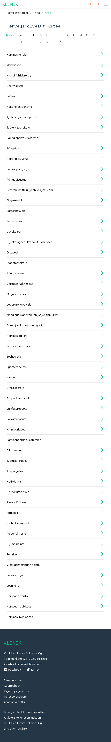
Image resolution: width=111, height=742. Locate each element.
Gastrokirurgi (15, 86)
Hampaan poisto (17, 596)
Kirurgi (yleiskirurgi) (19, 75)
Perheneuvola (15, 221)
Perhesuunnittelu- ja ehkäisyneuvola (30, 190)
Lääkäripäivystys (18, 169)
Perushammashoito (19, 346)
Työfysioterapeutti (18, 460)
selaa (36, 13)
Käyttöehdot (12, 685)
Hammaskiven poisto (20, 617)
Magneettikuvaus (18, 294)
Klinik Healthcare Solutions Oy (23, 723)
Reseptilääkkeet (17, 502)
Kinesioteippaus (17, 429)
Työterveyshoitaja (18, 127)
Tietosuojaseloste (15, 696)
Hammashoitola (17, 54)
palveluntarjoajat (17, 13)
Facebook (12, 669)
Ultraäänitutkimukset (20, 283)
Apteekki (12, 512)
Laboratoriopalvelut (19, 304)
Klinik (10, 4)
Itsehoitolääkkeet (18, 523)
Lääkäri (11, 96)
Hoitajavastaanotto (19, 106)
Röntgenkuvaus (17, 273)
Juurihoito (13, 585)
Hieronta (12, 377)
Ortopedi (12, 252)
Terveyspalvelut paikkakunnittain (25, 712)
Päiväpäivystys (16, 179)
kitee (48, 13)
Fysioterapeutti (16, 367)
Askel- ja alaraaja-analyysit (24, 325)
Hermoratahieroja (18, 492)
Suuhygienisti (15, 356)
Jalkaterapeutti (16, 419)
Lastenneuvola (16, 211)
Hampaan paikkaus (19, 606)
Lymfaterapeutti (17, 408)
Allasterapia (14, 450)
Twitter (32, 669)
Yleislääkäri (14, 65)
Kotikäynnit (14, 481)
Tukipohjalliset (16, 471)
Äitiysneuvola (15, 200)
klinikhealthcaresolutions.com (22, 664)
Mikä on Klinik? (13, 680)
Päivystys (13, 148)
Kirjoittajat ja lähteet (17, 691)
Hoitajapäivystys (17, 158)
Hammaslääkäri (17, 335)
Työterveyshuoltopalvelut (23, 117)
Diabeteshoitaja (17, 263)
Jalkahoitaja (15, 575)
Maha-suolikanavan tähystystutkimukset (32, 315)
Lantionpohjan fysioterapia (24, 440)
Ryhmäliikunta (16, 544)
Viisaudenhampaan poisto (23, 565)
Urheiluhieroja (15, 388)
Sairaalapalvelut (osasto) (23, 138)
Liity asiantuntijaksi (16, 728)
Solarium (12, 554)
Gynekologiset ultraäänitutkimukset (29, 242)
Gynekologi (14, 231)
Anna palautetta (14, 702)
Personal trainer (17, 533)
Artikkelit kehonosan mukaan (22, 717)
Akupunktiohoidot (18, 398)
